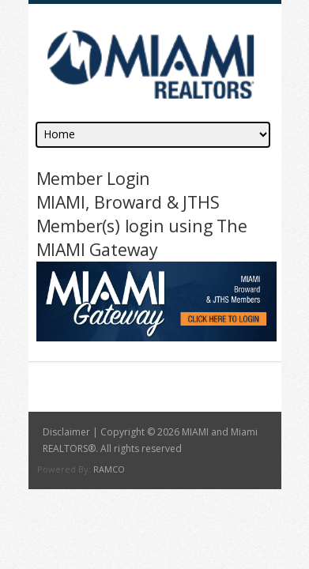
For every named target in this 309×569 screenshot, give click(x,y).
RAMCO (109, 469)
